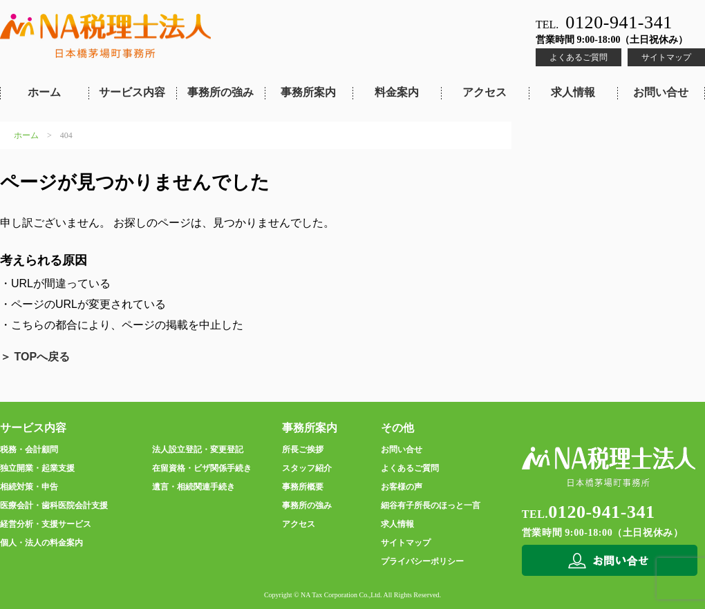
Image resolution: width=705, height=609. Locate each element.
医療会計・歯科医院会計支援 (54, 505)
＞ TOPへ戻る (35, 356)
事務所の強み (220, 92)
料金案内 (397, 92)
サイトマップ (666, 57)
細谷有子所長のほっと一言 (430, 505)
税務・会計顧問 (29, 449)
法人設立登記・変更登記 (197, 449)
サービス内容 (132, 92)
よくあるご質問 (578, 57)
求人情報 (573, 92)
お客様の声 (401, 487)
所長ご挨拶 (302, 449)
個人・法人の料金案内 (41, 543)
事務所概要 (302, 487)
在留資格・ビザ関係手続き (202, 468)
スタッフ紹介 (307, 468)
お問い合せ (660, 92)
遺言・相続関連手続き (193, 487)
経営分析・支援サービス (45, 524)
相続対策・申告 (29, 487)
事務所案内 (308, 92)
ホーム (44, 92)
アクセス (484, 92)
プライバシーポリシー (422, 561)
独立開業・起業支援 (37, 468)
